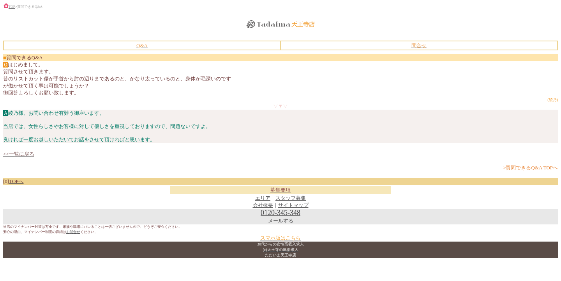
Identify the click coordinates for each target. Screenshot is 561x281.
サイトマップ (293, 205)
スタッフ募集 (290, 198)
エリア (262, 198)
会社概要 (263, 205)
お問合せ (73, 232)
